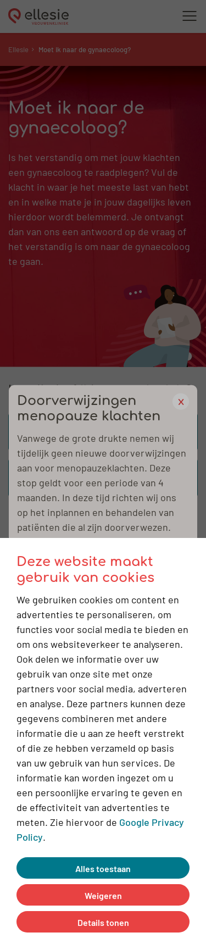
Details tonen (103, 922)
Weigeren (103, 895)
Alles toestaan (103, 868)
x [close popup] (181, 401)
